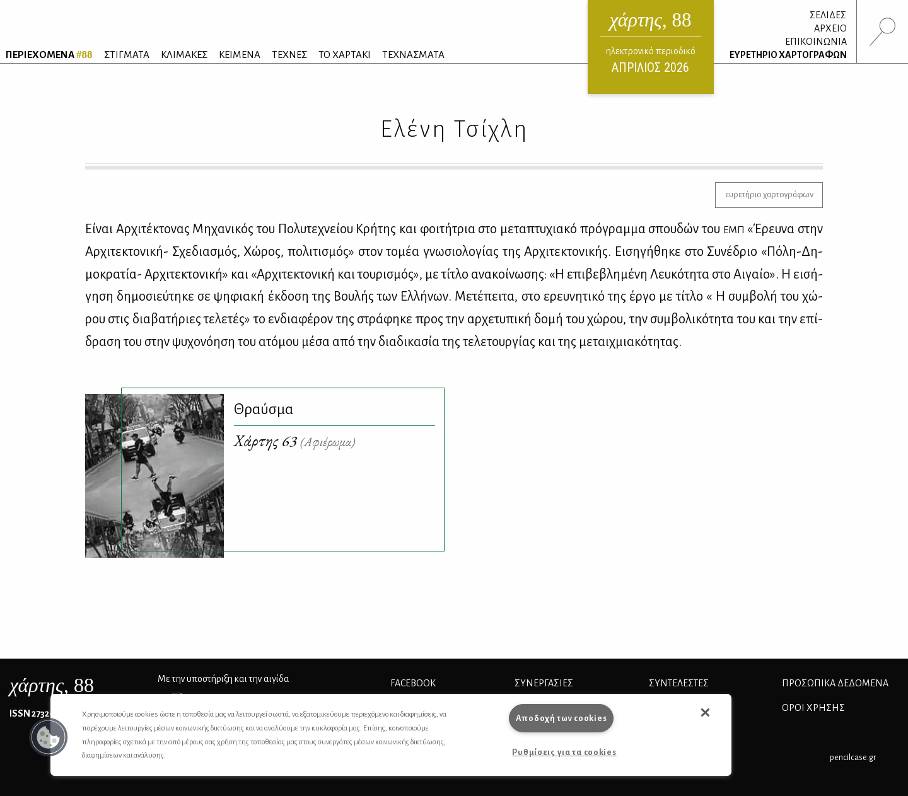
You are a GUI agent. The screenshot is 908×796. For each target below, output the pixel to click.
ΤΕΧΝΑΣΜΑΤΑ (413, 54)
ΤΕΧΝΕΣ (289, 54)
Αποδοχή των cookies (561, 718)
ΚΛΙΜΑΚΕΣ (184, 54)
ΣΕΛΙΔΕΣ (828, 15)
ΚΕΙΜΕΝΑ (239, 54)
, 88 (51, 685)
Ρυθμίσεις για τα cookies (564, 752)
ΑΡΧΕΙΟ (830, 28)
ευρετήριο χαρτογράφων (769, 194)
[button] (48, 737)
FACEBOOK (413, 683)
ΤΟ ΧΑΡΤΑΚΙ (344, 54)
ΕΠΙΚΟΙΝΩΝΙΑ (816, 42)
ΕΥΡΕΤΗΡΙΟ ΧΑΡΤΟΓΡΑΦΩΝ (788, 55)
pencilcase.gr (853, 757)
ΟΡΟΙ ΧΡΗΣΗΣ (813, 708)
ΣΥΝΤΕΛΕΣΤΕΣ (679, 683)
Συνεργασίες (544, 683)
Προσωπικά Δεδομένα (835, 683)
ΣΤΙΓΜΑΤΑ (126, 54)
